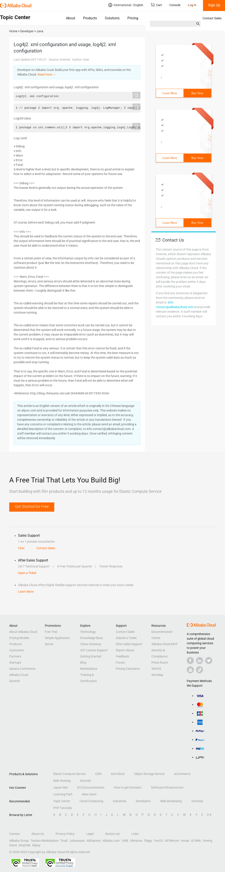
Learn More (169, 93)
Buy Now (197, 93)
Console (174, 5)
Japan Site (60, 787)
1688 (124, 840)
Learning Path (63, 794)
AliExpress (94, 840)
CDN (98, 774)
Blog (83, 662)
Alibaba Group (19, 840)
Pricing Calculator (128, 668)
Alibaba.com (111, 840)
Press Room (159, 662)
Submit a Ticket (126, 638)
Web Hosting (62, 780)
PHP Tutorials (62, 808)
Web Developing (171, 801)
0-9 (209, 814)
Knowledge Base (91, 638)
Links (135, 834)
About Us (37, 834)
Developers (143, 801)
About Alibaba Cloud (23, 632)
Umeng (207, 840)
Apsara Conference (22, 668)
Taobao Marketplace (44, 840)
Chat (21, 548)
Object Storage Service (149, 774)
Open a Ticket (27, 573)
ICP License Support (94, 650)
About (70, 18)
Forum (120, 662)
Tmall (63, 840)
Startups (15, 662)
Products (90, 18)
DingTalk (24, 845)
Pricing (132, 18)
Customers (16, 650)
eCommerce (182, 774)
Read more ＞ (47, 74)
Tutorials (197, 801)
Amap (185, 840)
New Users (89, 794)
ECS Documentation (90, 787)
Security (85, 780)
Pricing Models (19, 638)
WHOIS (156, 668)
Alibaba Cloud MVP (164, 644)
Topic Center (61, 801)
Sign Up (214, 5)
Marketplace (88, 668)
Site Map (157, 675)
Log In (192, 5)
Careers (14, 834)
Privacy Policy (65, 834)
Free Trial (51, 632)
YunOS (158, 840)
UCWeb (196, 840)
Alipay (36, 845)
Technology (88, 632)
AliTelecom (172, 840)
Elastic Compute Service (69, 774)
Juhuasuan (77, 840)
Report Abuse (125, 650)
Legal (90, 834)
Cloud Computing (91, 801)
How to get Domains (128, 787)
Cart (156, 5)
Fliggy (148, 840)
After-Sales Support (129, 644)
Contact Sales (212, 18)
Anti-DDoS (118, 774)
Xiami (13, 845)
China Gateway (90, 644)
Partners (15, 656)
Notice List (112, 834)
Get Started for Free (32, 506)
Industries (119, 801)
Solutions (112, 18)
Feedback (122, 656)
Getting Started (90, 656)
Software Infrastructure (167, 787)
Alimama (136, 840)
